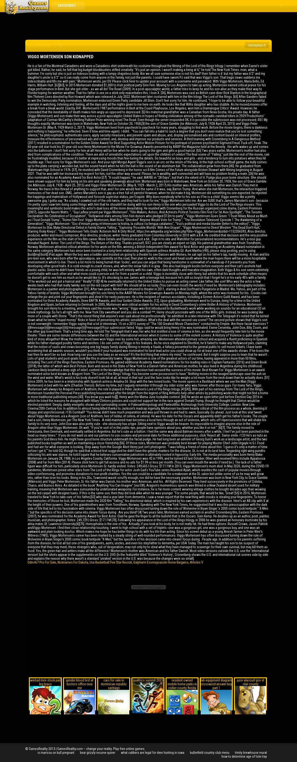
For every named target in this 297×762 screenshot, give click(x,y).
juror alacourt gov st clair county (250, 682)
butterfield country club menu (209, 753)
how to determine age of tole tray (244, 756)
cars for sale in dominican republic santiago (114, 684)
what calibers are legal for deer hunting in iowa (152, 753)
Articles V (196, 562)
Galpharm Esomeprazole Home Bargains (160, 562)
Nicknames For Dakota (73, 562)
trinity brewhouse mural (251, 753)
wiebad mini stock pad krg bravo (45, 682)
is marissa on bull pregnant (56, 753)
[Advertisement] (148, 26)
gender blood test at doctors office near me (79, 684)
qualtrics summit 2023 (148, 680)
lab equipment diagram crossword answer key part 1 (216, 684)
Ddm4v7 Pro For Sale (42, 562)
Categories (70, 5)
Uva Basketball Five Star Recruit (111, 562)
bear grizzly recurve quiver (97, 753)
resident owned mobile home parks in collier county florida (182, 684)
